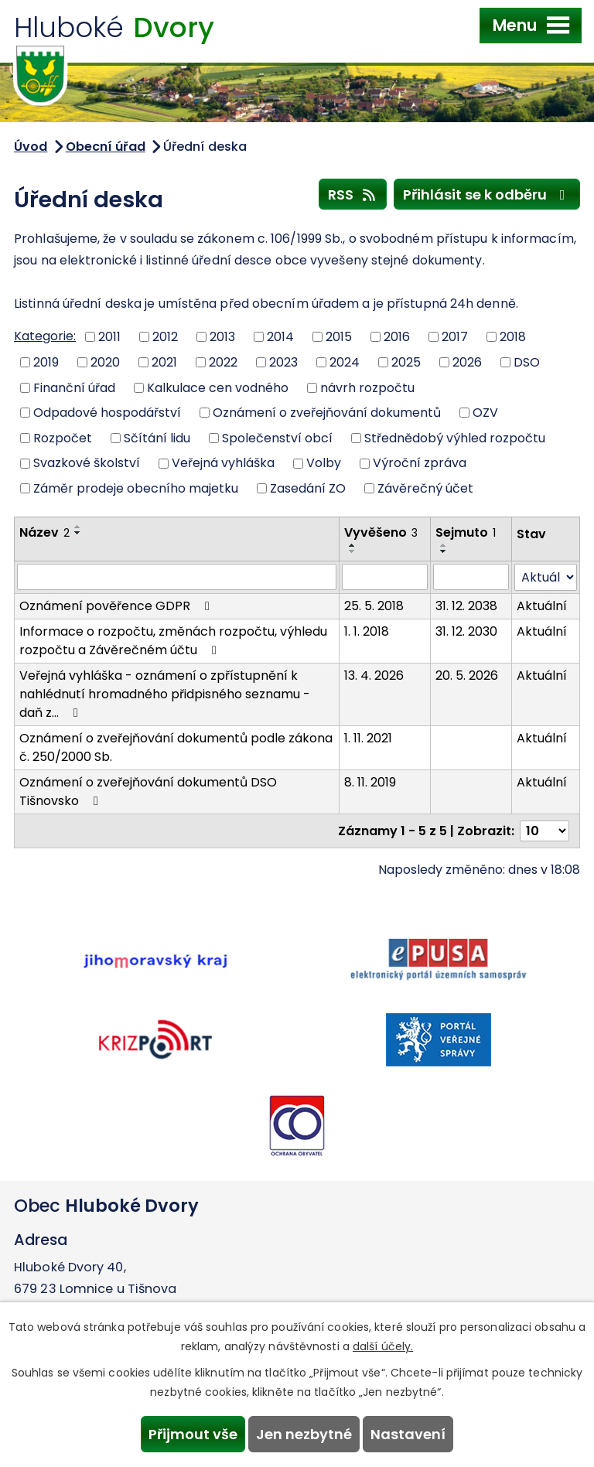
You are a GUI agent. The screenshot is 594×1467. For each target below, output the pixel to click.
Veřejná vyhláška (223, 463)
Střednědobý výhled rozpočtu (454, 437)
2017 (455, 337)
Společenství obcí (277, 437)
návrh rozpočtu (367, 387)
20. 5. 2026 (466, 675)
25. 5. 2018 (374, 606)
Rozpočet (62, 437)
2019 (46, 362)
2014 (280, 337)
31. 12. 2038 (466, 606)
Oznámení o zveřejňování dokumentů (327, 412)
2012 (165, 337)
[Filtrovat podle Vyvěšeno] (385, 577)
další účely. (383, 1346)
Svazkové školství (86, 463)
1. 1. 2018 (366, 631)
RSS (353, 194)
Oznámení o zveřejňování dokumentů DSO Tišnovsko (148, 791)
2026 (467, 362)
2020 (105, 362)
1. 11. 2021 (368, 738)
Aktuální (542, 606)
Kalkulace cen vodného (217, 387)
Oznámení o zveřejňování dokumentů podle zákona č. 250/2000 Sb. (176, 747)
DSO (527, 362)
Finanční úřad (74, 387)
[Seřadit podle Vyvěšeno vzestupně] (352, 545)
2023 (283, 362)
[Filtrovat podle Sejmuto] (470, 577)
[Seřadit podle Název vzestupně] (78, 527)
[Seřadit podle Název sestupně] (78, 533)
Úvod (30, 146)
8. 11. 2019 (370, 782)
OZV (485, 412)
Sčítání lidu (157, 437)
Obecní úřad (105, 146)
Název (44, 532)
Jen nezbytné (304, 1434)
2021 (164, 362)
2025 (406, 362)
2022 (223, 362)
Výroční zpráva (419, 463)
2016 (397, 337)
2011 (109, 337)
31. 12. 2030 (466, 631)
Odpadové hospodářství (107, 412)
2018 (513, 337)
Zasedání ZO (308, 488)
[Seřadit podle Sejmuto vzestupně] (443, 545)
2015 (339, 337)
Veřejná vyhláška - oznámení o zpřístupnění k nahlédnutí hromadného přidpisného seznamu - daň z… (164, 694)
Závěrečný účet (425, 488)
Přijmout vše (192, 1434)
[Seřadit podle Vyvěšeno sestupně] (352, 551)
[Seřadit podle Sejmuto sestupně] (443, 551)
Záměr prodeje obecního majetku (135, 488)
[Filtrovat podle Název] (176, 577)
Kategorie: (45, 336)
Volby (323, 463)
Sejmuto (465, 532)
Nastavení (408, 1434)
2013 (222, 337)
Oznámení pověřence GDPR (117, 606)
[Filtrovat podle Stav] (545, 577)
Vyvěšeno (381, 532)
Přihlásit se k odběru (487, 194)
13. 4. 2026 (374, 675)
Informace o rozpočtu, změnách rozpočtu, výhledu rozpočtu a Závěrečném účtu (173, 641)
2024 (344, 362)
